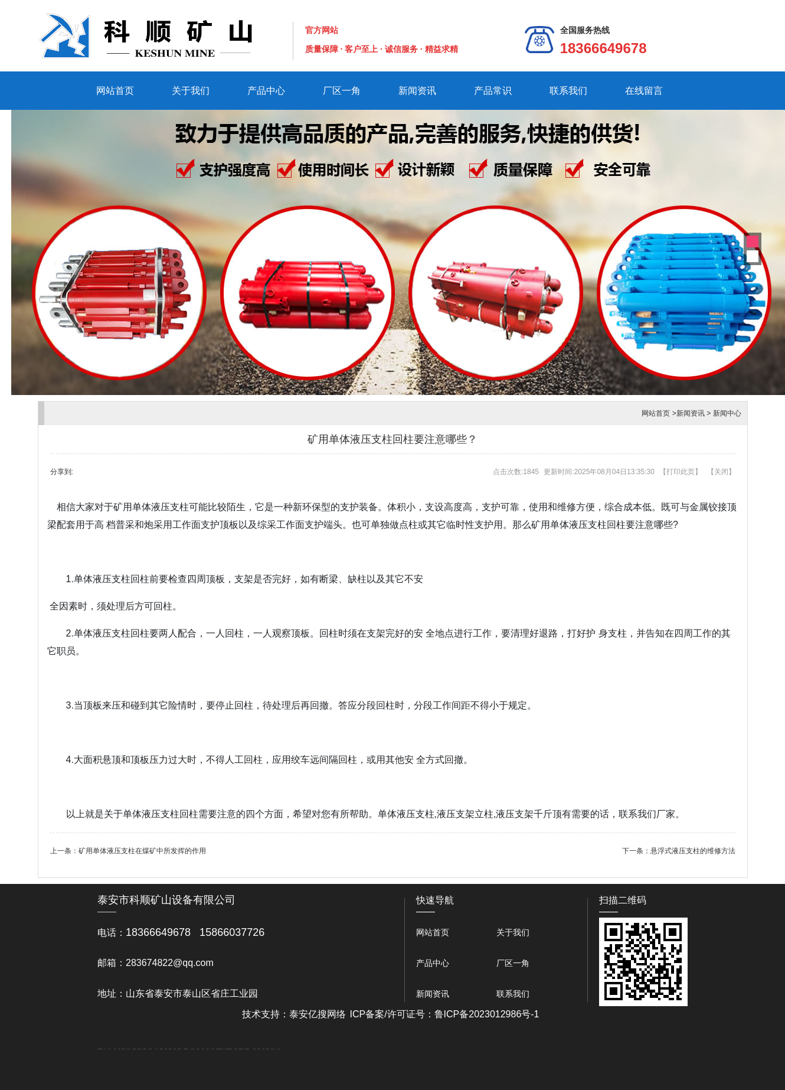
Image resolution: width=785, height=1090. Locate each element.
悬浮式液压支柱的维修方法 (692, 851)
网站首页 (115, 91)
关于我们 (191, 91)
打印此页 (680, 472)
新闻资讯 (417, 91)
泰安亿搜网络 (317, 1014)
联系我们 (568, 91)
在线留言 (644, 91)
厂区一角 (342, 91)
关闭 (721, 472)
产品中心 (266, 91)
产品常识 (493, 91)
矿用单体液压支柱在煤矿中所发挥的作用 (142, 851)
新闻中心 (727, 413)
